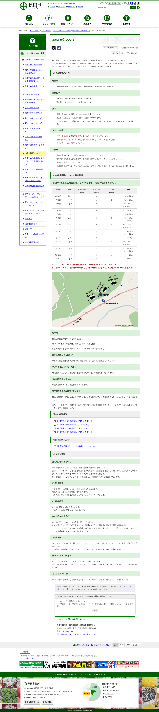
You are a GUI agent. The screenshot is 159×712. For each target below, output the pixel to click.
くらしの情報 (46, 31)
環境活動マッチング (33, 94)
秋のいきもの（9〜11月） (33, 130)
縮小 (110, 3)
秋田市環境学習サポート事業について (34, 71)
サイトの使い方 (89, 674)
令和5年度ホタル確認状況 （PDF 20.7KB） (74, 421)
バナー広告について (28, 658)
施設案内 (87, 24)
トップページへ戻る (102, 645)
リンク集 (101, 674)
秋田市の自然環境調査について (34, 170)
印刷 (113, 53)
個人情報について (72, 674)
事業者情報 (107, 24)
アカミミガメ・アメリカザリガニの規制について (34, 195)
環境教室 (28, 219)
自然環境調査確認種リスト (34, 187)
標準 (114, 3)
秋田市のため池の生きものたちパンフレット (34, 179)
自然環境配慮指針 (32, 242)
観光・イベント (68, 24)
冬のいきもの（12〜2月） (33, 138)
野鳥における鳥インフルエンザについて (34, 203)
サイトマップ (54, 3)
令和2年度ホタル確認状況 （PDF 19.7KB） (74, 432)
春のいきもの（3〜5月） (34, 118)
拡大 (119, 3)
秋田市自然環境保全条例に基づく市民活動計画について (34, 161)
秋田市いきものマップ (33, 113)
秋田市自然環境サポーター (34, 87)
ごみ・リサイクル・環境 (62, 31)
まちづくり (109, 694)
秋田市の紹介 (110, 687)
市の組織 (48, 702)
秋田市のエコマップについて (34, 146)
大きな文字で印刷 (127, 53)
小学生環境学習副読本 (33, 65)
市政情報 (126, 24)
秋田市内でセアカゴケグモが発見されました (34, 212)
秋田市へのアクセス (113, 690)
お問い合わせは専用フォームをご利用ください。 (80, 634)
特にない (63, 604)
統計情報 (108, 697)
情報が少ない (116, 604)
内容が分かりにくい (79, 604)
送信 (95, 610)
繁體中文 (71, 7)
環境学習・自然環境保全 (81, 31)
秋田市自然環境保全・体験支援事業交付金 (34, 79)
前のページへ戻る (82, 645)
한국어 (80, 7)
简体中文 (61, 7)
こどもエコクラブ (32, 108)
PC (121, 645)
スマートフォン (132, 645)
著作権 (59, 674)
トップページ (35, 31)
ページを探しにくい (99, 604)
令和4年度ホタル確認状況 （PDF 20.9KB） (74, 425)
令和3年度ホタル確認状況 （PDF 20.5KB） (74, 428)
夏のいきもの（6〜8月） (34, 123)
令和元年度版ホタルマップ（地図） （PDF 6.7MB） (78, 446)
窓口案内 (29, 24)
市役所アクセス (33, 702)
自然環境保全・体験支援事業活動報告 (34, 101)
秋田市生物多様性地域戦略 (34, 235)
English (52, 7)
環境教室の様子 (31, 224)
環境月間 (28, 229)
